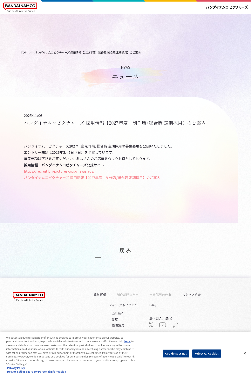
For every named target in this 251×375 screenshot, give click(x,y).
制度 (115, 319)
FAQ (152, 305)
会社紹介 (118, 313)
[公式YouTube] (162, 325)
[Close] (245, 358)
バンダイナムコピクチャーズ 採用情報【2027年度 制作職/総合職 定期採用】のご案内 (92, 177)
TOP (24, 52)
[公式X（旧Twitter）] (151, 325)
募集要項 (99, 294)
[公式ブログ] (175, 326)
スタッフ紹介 (191, 294)
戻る (125, 250)
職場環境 (118, 325)
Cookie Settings (176, 359)
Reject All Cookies (206, 359)
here (127, 347)
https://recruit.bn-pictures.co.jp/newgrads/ (59, 171)
